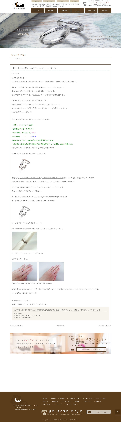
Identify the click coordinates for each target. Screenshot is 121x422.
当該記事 (35, 148)
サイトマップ (58, 375)
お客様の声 (36, 1)
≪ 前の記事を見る (16, 325)
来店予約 (45, 372)
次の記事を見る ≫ (104, 325)
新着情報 (36, 95)
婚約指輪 (53, 369)
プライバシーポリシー (71, 375)
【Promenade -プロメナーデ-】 (52, 178)
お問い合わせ (46, 375)
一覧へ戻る (60, 325)
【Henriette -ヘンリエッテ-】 (31, 178)
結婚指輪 (62, 369)
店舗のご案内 (88, 369)
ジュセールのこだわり (74, 369)
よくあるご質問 (49, 1)
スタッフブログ (63, 1)
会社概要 (74, 1)
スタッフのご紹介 (100, 369)
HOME (45, 369)
